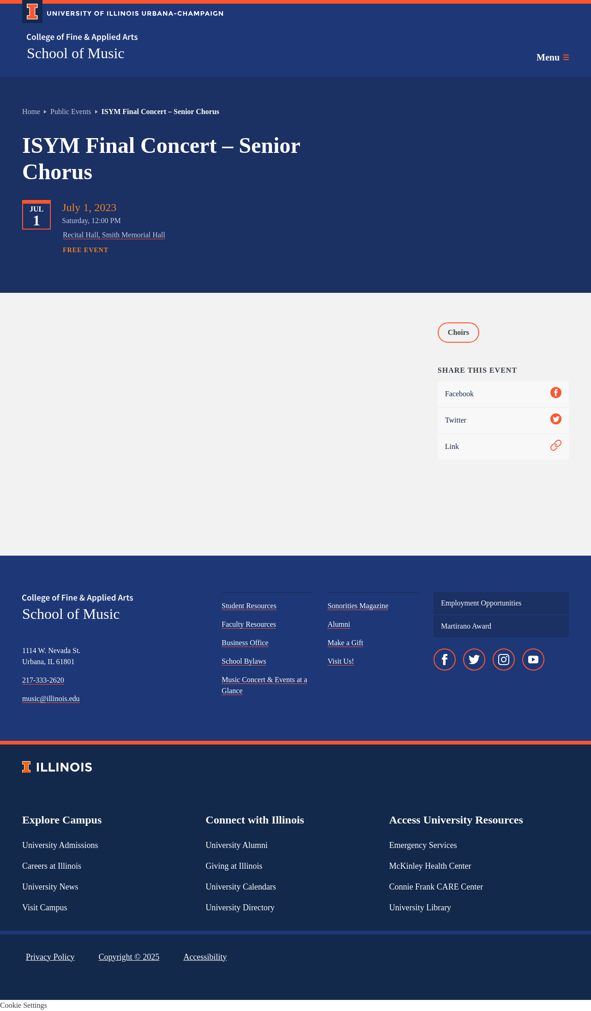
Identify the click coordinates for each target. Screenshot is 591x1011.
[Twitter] (474, 659)
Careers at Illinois (51, 866)
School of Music (76, 53)
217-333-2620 (43, 680)
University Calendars (240, 886)
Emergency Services (423, 845)
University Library (420, 907)
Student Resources (249, 606)
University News (50, 886)
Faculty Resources (249, 624)
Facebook (503, 394)
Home (31, 111)
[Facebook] (445, 659)
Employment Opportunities (481, 603)
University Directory (239, 907)
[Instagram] (504, 659)
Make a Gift (345, 643)
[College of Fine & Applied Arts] (119, 37)
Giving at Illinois (233, 866)
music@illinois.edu (51, 698)
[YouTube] (533, 659)
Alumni (338, 624)
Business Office (245, 643)
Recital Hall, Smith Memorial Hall (114, 235)
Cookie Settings (23, 1005)
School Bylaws (244, 661)
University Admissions (60, 845)
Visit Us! (340, 661)
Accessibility (205, 957)
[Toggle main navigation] (553, 57)
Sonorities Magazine (357, 606)
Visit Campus (44, 907)
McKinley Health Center (430, 866)
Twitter (503, 420)
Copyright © (129, 957)
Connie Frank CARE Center (436, 886)
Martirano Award (466, 626)
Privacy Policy (50, 957)
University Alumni (236, 845)
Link (503, 447)
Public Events (70, 111)
